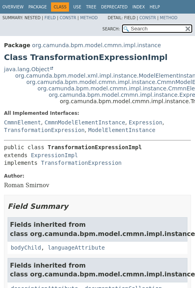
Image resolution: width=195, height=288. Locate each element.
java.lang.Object (26, 69)
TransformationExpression (44, 130)
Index (138, 7)
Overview (13, 7)
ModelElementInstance (122, 130)
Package (37, 7)
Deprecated (114, 7)
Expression (145, 122)
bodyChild (26, 247)
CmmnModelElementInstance (85, 122)
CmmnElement (22, 122)
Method (89, 18)
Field (49, 18)
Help (155, 7)
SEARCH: (111, 29)
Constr (67, 18)
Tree (91, 7)
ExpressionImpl (54, 155)
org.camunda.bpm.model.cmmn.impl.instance (96, 45)
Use (77, 7)
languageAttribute (76, 247)
